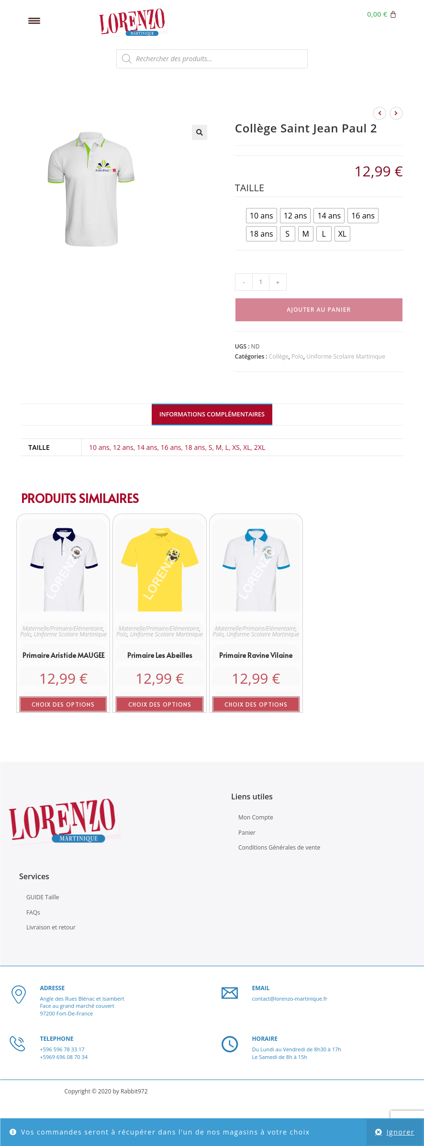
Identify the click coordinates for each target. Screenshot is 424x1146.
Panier (247, 833)
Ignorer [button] (400, 1131)
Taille (249, 187)
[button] (199, 132)
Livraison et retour (51, 927)
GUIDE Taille (42, 897)
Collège (279, 356)
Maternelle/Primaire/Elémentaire (62, 628)
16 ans (171, 447)
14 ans (147, 447)
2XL (259, 447)
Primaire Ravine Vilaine (255, 655)
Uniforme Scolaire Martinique (345, 356)
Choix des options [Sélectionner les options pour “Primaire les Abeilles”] (159, 704)
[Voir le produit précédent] (379, 113)
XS (236, 447)
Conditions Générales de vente (279, 847)
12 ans (123, 447)
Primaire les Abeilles (159, 655)
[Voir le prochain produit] (396, 113)
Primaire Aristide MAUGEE (63, 655)
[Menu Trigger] (34, 20)
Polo (297, 356)
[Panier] (382, 14)
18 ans (195, 447)
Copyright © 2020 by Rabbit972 (105, 1091)
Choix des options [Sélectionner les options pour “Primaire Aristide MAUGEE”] (63, 704)
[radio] (261, 215)
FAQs (33, 912)
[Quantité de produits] (260, 282)
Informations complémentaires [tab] (212, 414)
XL (246, 447)
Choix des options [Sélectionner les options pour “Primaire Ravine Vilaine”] (256, 704)
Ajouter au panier (319, 310)
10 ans (99, 447)
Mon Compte (255, 817)
